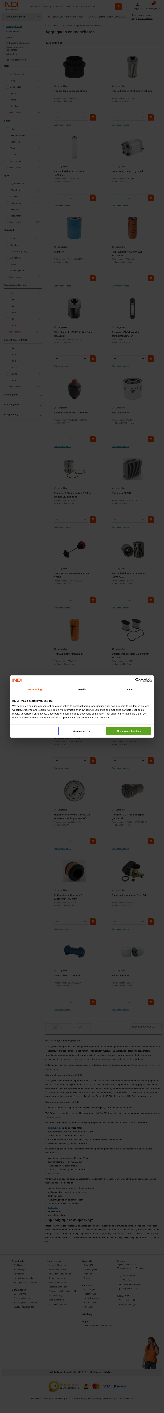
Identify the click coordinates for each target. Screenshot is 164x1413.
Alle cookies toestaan (128, 731)
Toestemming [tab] (34, 689)
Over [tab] (130, 689)
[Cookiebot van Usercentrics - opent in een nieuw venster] (138, 680)
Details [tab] (82, 689)
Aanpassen (81, 731)
